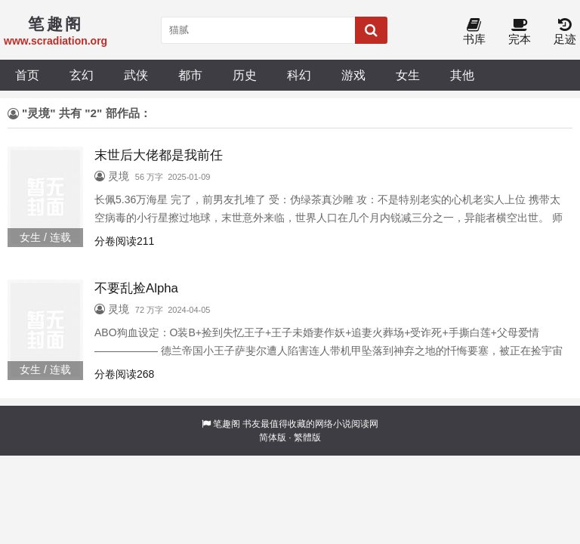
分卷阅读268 (124, 374)
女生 (408, 75)
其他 (462, 75)
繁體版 (307, 437)
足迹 (565, 32)
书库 (474, 32)
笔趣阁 (226, 424)
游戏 (353, 75)
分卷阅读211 (124, 241)
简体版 (272, 437)
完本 (519, 32)
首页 (27, 75)
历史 (245, 75)
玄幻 (81, 75)
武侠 (136, 75)
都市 (190, 75)
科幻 (299, 75)
